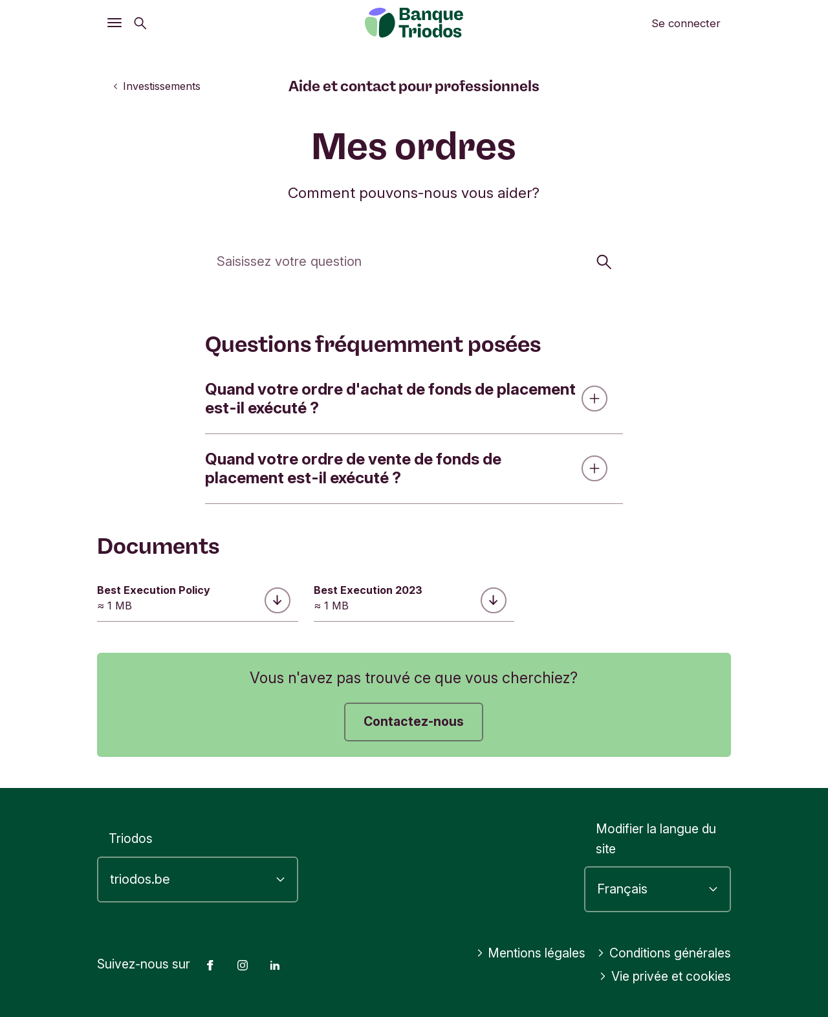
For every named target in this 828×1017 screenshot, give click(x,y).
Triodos (131, 838)
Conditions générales (664, 953)
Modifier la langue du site (656, 839)
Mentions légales (531, 953)
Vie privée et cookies (665, 976)
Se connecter (686, 23)
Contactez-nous (414, 721)
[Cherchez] (413, 261)
